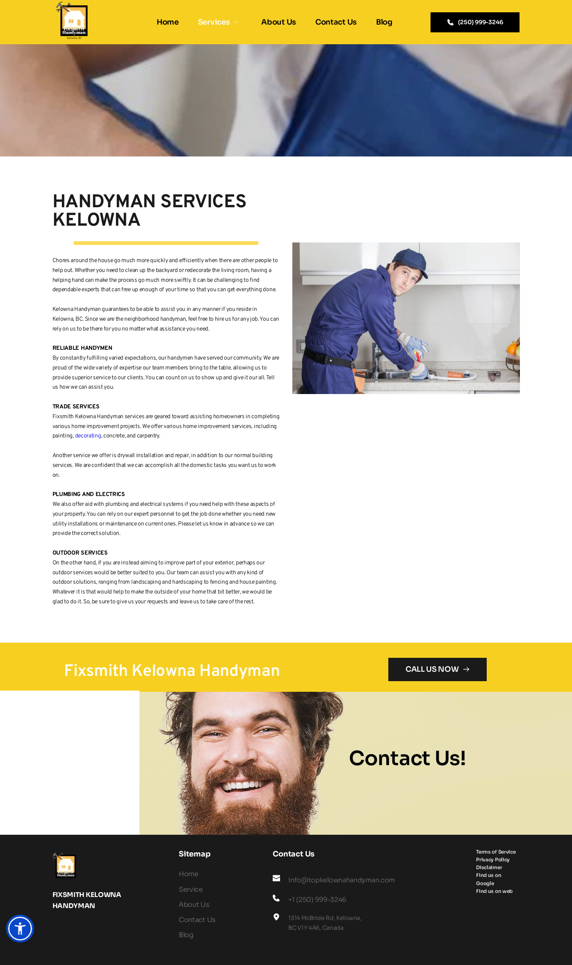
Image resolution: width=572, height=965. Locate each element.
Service (191, 889)
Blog (186, 935)
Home (188, 874)
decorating (88, 436)
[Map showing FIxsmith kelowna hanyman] (69, 763)
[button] (20, 928)
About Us (194, 904)
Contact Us (197, 919)
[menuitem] (168, 22)
